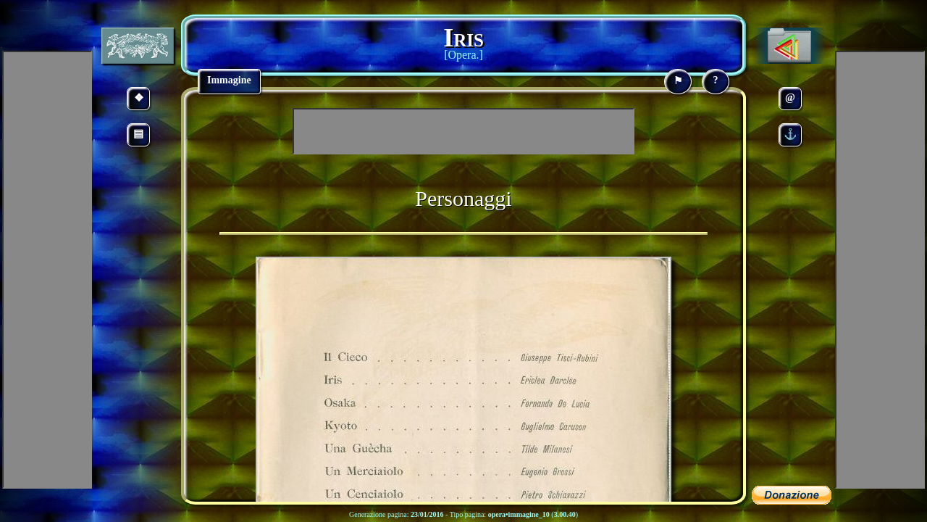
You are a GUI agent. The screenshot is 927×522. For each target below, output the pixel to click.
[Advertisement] (463, 131)
